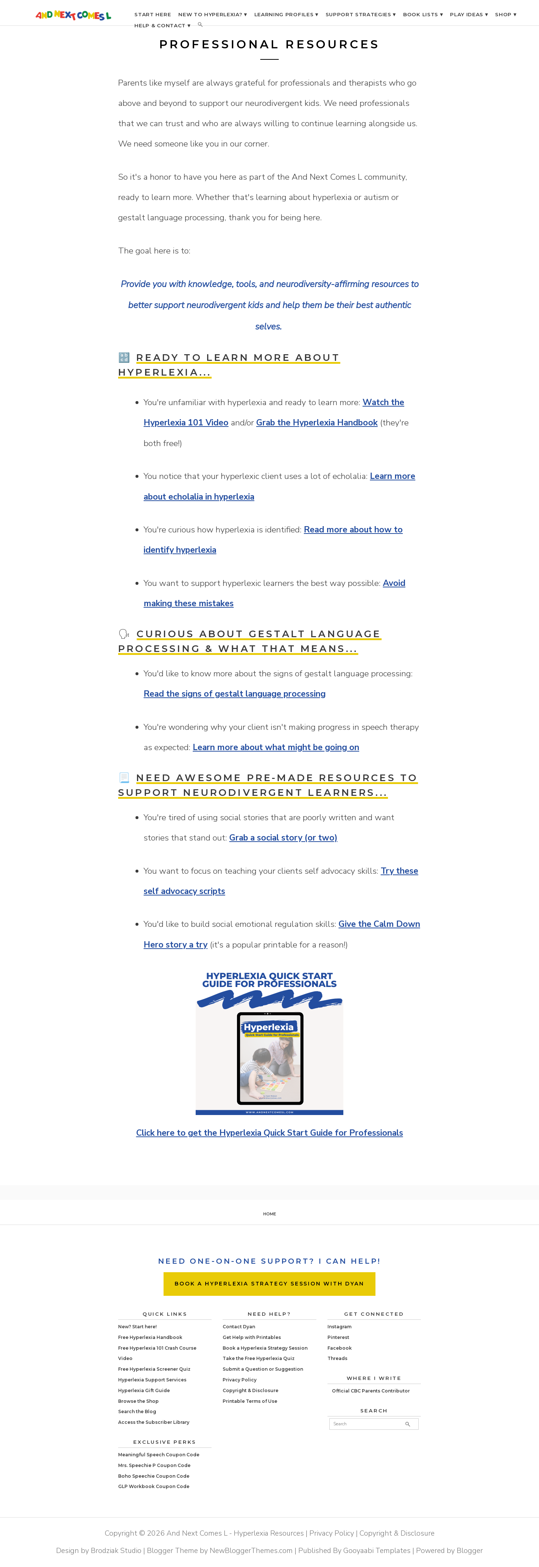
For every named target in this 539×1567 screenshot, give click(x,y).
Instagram (339, 1326)
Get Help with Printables (252, 1337)
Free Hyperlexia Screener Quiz (154, 1369)
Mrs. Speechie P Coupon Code (154, 1465)
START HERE (152, 14)
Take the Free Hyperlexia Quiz (259, 1358)
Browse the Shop (138, 1401)
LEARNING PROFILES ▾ (286, 14)
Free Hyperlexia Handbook (150, 1337)
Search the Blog (137, 1411)
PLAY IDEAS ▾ (469, 14)
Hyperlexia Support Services (152, 1380)
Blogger (470, 1551)
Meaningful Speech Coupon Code (158, 1454)
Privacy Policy (240, 1380)
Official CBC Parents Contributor (371, 1391)
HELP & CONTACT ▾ (162, 25)
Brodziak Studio (116, 1551)
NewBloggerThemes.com (251, 1551)
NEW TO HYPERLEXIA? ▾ (212, 14)
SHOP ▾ (505, 14)
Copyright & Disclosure (250, 1390)
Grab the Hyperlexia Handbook (317, 422)
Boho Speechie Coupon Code (153, 1476)
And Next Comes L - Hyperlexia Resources (235, 1533)
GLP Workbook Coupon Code (153, 1486)
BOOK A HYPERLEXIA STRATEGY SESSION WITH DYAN (269, 1283)
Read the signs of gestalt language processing (235, 694)
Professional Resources (269, 44)
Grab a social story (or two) (283, 837)
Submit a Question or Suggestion (263, 1369)
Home (269, 1213)
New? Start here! (137, 1326)
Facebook (339, 1348)
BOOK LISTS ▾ (423, 14)
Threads (337, 1358)
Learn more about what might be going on (276, 747)
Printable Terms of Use (250, 1401)
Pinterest (338, 1337)
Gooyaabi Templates (377, 1551)
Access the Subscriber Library (153, 1422)
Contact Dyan (239, 1326)
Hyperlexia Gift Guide (144, 1390)
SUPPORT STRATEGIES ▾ (361, 14)
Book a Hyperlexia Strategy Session (265, 1348)
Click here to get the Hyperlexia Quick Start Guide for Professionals (269, 1133)
